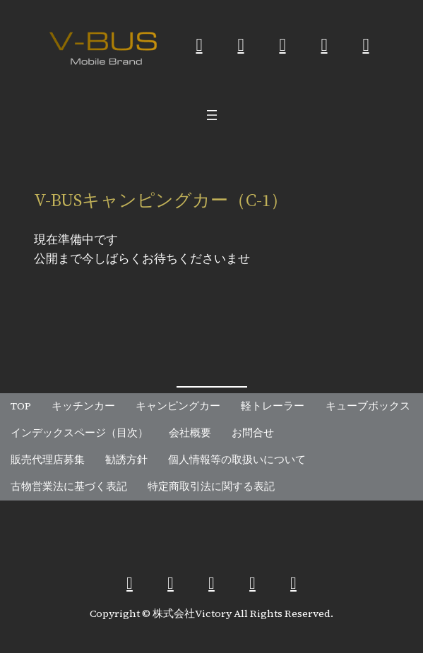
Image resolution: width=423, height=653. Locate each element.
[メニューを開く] (211, 115)
